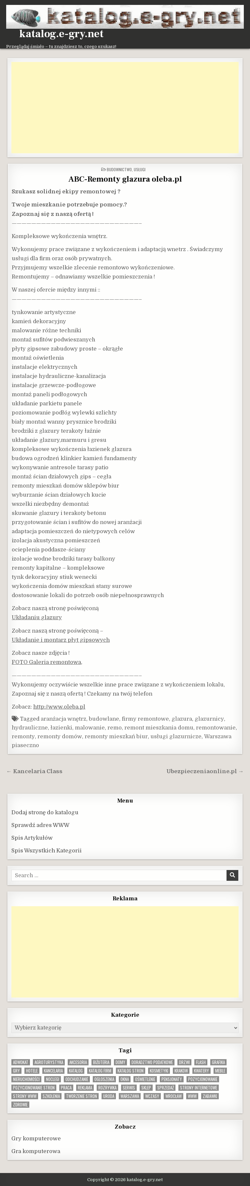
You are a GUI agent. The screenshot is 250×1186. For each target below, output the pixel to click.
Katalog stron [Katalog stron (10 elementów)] (131, 1071)
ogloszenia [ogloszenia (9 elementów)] (104, 1079)
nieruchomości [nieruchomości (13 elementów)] (26, 1079)
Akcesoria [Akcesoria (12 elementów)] (78, 1062)
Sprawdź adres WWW (40, 825)
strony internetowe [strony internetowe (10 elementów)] (198, 1088)
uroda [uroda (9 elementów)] (108, 1096)
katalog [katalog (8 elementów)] (76, 1071)
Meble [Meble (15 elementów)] (220, 1071)
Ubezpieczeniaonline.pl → (205, 771)
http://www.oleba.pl (59, 707)
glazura (182, 719)
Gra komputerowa (35, 1151)
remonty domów (59, 736)
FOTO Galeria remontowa (46, 662)
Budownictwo (119, 169)
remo (114, 728)
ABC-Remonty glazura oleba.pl (125, 179)
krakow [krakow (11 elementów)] (181, 1071)
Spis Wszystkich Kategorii (46, 851)
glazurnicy (209, 719)
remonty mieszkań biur (116, 736)
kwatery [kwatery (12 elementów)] (201, 1071)
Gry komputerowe (36, 1138)
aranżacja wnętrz (63, 719)
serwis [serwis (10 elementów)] (129, 1088)
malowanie (90, 728)
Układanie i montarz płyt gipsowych (61, 640)
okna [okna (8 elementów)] (124, 1079)
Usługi (140, 169)
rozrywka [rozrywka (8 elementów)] (107, 1088)
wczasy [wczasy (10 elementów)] (152, 1096)
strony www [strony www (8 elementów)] (24, 1096)
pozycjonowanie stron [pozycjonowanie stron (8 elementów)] (34, 1088)
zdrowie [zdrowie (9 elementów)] (20, 1105)
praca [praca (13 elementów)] (66, 1088)
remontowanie (216, 728)
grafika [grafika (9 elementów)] (218, 1062)
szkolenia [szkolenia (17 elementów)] (51, 1096)
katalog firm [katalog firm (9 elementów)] (100, 1071)
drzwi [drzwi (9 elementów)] (184, 1062)
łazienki (61, 728)
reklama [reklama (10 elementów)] (85, 1088)
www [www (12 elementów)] (192, 1096)
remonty (23, 736)
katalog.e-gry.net (61, 34)
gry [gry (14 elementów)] (16, 1071)
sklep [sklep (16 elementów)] (146, 1088)
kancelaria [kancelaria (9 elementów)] (53, 1071)
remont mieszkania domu (158, 728)
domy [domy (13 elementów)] (120, 1062)
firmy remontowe (145, 719)
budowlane (104, 719)
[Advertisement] (125, 107)
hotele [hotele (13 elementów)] (32, 1071)
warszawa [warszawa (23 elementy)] (129, 1096)
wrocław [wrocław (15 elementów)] (173, 1096)
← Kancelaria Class (34, 771)
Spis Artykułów (32, 838)
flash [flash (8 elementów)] (201, 1062)
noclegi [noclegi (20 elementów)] (52, 1079)
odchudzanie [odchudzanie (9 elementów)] (76, 1079)
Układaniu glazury (37, 617)
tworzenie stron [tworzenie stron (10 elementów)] (81, 1096)
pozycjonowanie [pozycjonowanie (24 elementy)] (202, 1079)
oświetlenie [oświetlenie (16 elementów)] (145, 1079)
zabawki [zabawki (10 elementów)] (210, 1096)
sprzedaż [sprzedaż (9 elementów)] (165, 1088)
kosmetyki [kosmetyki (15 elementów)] (159, 1071)
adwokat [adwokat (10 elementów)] (20, 1062)
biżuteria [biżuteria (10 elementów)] (101, 1062)
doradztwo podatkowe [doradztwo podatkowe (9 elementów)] (152, 1062)
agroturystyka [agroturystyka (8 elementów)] (49, 1062)
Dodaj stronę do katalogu (44, 812)
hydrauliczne (30, 728)
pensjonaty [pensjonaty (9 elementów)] (171, 1079)
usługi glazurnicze (175, 736)
